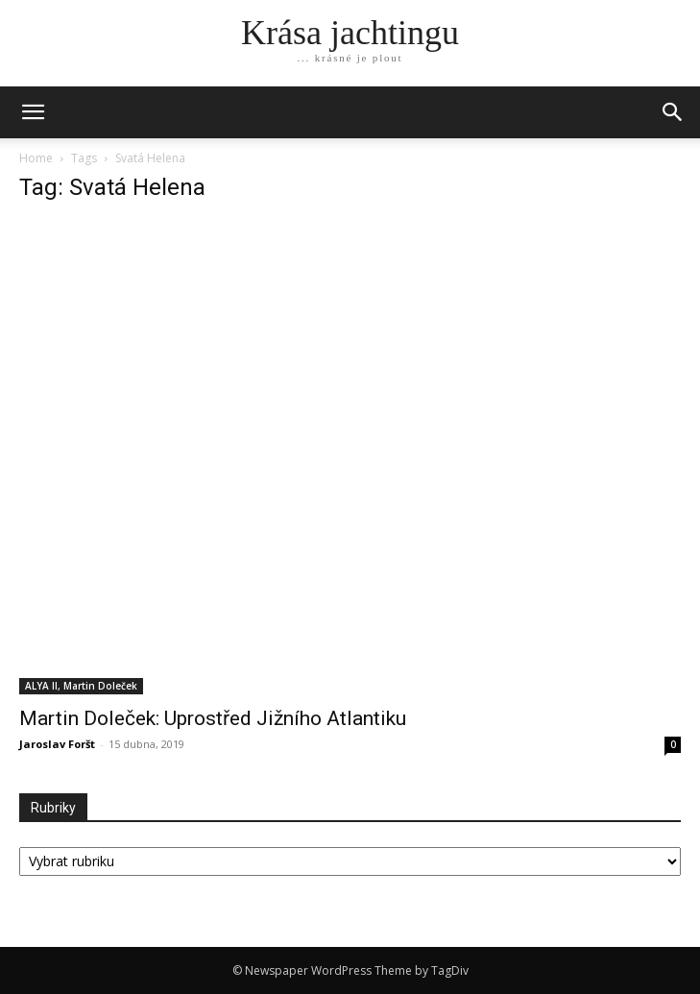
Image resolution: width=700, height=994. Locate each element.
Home (36, 158)
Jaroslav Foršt (57, 744)
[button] (673, 112)
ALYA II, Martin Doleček (81, 685)
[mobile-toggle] (32, 112)
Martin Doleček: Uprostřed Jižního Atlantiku (212, 718)
